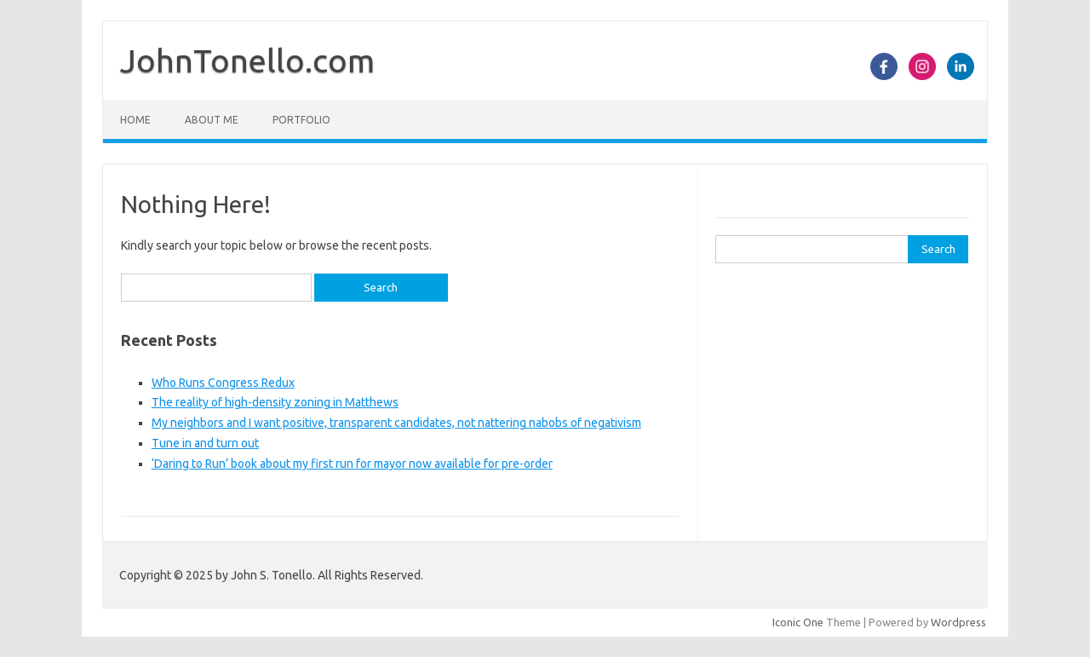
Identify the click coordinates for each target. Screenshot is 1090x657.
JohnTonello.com (247, 60)
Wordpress (958, 622)
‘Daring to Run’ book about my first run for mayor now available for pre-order (352, 463)
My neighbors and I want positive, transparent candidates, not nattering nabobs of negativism (396, 422)
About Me (211, 119)
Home (135, 119)
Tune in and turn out (205, 443)
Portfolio (301, 119)
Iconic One (797, 622)
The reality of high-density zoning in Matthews (275, 402)
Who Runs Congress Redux (223, 382)
